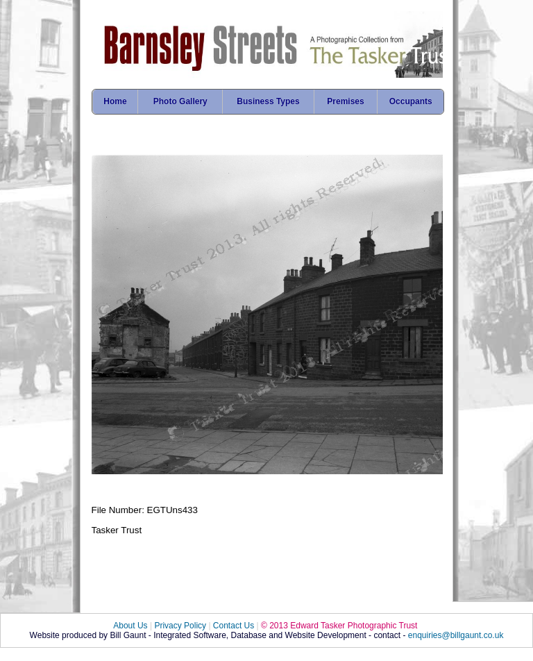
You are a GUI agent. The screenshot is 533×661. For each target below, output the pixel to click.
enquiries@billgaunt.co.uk (456, 635)
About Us (130, 625)
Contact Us (233, 625)
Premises (345, 101)
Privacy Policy (180, 625)
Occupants (410, 101)
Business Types (268, 101)
